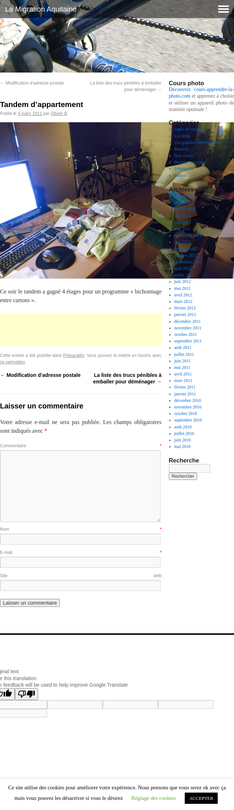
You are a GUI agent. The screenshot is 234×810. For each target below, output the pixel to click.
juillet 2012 (184, 274)
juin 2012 (182, 281)
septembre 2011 (188, 341)
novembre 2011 (187, 327)
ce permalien (12, 362)
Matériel (181, 149)
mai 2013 (182, 241)
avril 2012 (183, 294)
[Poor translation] (26, 694)
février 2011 (185, 387)
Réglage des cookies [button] (153, 798)
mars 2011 (183, 380)
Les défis (182, 136)
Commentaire (81, 445)
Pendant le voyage (190, 162)
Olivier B (59, 113)
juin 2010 (182, 440)
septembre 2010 (188, 420)
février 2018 (185, 208)
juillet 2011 (184, 354)
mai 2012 (182, 288)
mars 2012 (183, 301)
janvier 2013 (185, 248)
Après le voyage (188, 129)
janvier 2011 (185, 393)
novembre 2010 (187, 407)
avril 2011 (183, 374)
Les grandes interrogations (197, 142)
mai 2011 (182, 367)
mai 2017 (182, 215)
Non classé (183, 155)
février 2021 (185, 195)
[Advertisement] (81, 329)
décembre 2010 (187, 400)
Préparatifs (73, 355)
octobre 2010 (185, 413)
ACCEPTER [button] (201, 798)
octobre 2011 (185, 334)
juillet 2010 (184, 433)
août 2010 (183, 426)
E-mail (81, 552)
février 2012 (185, 308)
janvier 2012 (185, 314)
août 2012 (183, 268)
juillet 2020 (184, 202)
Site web (81, 575)
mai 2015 (182, 228)
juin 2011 (182, 360)
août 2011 (182, 347)
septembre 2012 (188, 261)
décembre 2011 (187, 321)
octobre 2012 (185, 255)
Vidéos (180, 175)
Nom (81, 529)
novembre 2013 (187, 235)
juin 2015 (182, 222)
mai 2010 (182, 446)
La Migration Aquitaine (41, 9)
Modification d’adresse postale (32, 83)
